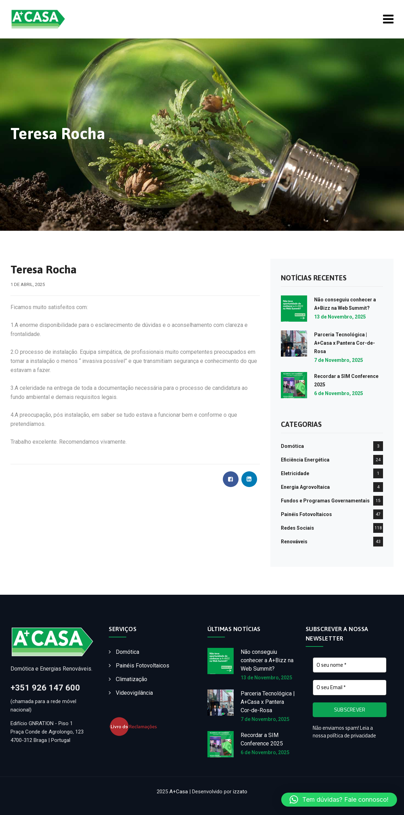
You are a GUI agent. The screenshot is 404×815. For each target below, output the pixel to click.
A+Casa (178, 791)
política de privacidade (351, 736)
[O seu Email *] (350, 688)
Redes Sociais (297, 528)
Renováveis (294, 541)
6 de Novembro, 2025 (338, 393)
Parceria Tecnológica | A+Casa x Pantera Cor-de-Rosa (344, 343)
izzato (240, 791)
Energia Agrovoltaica (305, 487)
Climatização (131, 679)
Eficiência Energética (305, 460)
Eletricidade (295, 473)
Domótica (292, 446)
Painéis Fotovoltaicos (306, 514)
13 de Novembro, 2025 (340, 317)
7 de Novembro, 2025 (338, 360)
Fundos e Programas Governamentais (325, 500)
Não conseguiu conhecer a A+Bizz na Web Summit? (267, 660)
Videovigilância (134, 692)
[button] (339, 800)
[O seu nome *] (350, 665)
